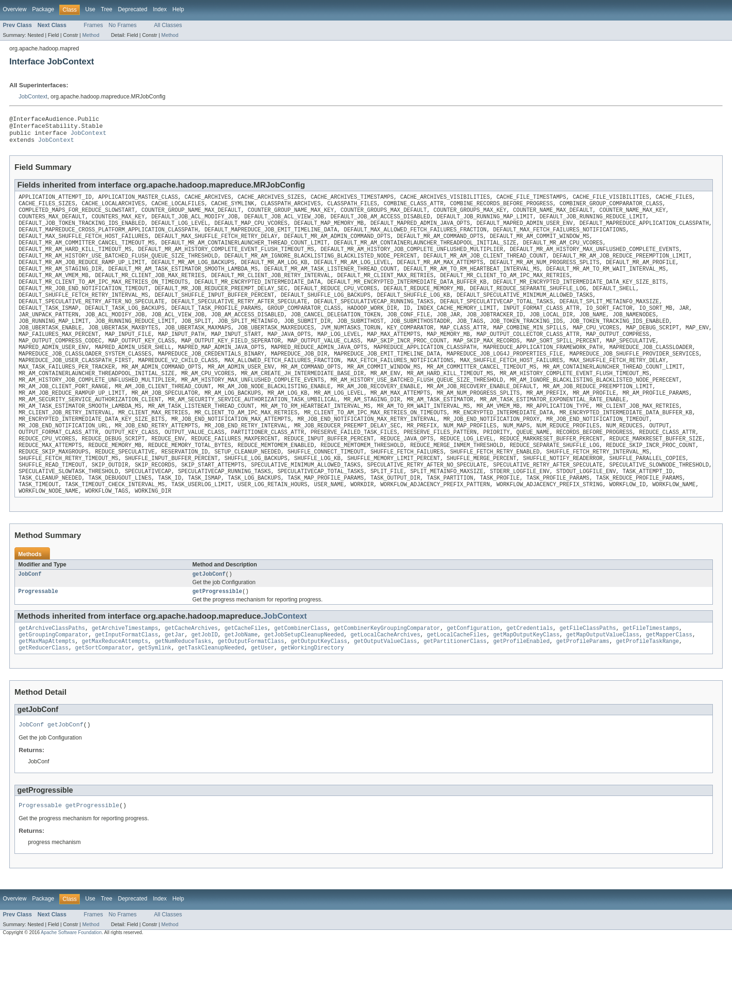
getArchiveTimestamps (125, 679)
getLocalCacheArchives (385, 687)
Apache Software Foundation (71, 989)
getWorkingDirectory (312, 701)
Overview (15, 9)
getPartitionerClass (454, 694)
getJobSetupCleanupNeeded (304, 687)
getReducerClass (44, 701)
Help (178, 9)
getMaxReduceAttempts (115, 694)
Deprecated (133, 9)
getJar (175, 687)
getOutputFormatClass (251, 694)
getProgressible (217, 641)
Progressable (38, 641)
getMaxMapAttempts (47, 694)
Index (160, 9)
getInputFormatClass (126, 687)
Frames (93, 25)
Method (90, 35)
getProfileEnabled (521, 694)
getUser (262, 701)
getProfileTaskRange (647, 694)
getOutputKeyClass (319, 694)
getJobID (204, 687)
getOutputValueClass (385, 694)
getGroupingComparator (53, 687)
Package (43, 9)
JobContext (33, 96)
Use (90, 9)
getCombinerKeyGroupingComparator (387, 679)
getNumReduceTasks (183, 694)
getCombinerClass (300, 679)
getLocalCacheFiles (456, 687)
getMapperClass (669, 687)
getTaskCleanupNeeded (211, 701)
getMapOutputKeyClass (526, 687)
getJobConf (208, 623)
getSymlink (154, 701)
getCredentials (530, 679)
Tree (107, 9)
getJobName (241, 687)
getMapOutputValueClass (602, 687)
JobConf (30, 623)
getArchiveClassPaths (52, 679)
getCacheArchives (191, 679)
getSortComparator (103, 701)
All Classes (168, 25)
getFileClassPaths (587, 679)
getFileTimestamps (650, 679)
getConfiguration (473, 679)
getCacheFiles (246, 679)
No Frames (123, 25)
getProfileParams (582, 694)
